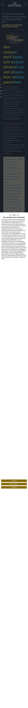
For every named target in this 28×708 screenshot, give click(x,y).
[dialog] (14, 460)
